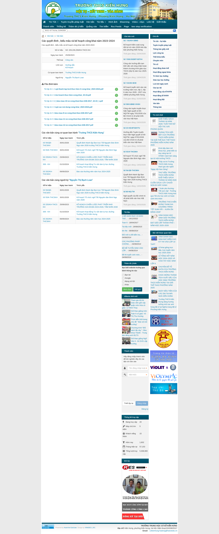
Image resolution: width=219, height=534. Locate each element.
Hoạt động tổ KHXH (161, 96)
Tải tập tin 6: (68, 119)
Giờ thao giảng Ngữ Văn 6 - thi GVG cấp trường (139, 341)
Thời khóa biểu (159, 57)
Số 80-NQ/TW (129, 192)
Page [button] (126, 26)
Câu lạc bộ (164, 88)
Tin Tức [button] (53, 22)
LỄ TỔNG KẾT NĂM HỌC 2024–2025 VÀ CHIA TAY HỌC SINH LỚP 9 (163, 260)
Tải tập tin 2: (67, 95)
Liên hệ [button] (150, 22)
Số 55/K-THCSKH (50, 150)
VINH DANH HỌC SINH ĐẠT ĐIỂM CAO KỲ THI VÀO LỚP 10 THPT (163, 240)
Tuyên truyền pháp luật (162, 45)
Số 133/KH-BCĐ (129, 83)
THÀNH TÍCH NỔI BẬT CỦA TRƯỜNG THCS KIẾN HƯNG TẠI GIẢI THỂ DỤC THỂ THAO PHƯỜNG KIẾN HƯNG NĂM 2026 (163, 138)
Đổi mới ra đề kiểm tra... (131, 235)
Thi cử (155, 64)
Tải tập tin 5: (68, 113)
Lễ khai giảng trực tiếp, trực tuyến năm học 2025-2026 (167, 250)
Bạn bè (126, 275)
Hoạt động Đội (159, 100)
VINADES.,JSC (90, 527)
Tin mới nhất (158, 115)
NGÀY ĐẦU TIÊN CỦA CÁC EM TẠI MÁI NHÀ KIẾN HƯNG (168, 293)
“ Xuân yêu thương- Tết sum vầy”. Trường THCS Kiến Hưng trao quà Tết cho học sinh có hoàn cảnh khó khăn (163, 193)
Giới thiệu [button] (161, 22)
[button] (116, 89)
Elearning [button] (124, 22)
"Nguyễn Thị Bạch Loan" (81, 180)
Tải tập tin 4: (68, 107)
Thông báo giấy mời (161, 49)
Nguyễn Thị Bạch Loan (74, 78)
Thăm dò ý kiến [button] (76, 26)
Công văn (69, 60)
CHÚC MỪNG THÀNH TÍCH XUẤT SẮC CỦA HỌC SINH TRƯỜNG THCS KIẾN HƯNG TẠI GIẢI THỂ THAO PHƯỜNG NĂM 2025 (164, 281)
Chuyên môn (158, 61)
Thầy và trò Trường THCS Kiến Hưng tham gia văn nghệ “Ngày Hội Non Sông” (162, 165)
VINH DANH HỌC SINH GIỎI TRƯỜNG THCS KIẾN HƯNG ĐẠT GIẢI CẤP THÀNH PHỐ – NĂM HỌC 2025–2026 (163, 220)
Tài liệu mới (126, 227)
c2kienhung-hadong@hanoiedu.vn (163, 531)
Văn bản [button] (90, 22)
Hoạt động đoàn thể (161, 68)
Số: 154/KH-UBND (130, 41)
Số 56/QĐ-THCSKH (131, 170)
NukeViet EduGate (70, 527)
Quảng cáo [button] (91, 26)
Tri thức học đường (164, 76)
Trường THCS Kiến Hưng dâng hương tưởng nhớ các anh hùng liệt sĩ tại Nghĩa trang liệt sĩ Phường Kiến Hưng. (163, 304)
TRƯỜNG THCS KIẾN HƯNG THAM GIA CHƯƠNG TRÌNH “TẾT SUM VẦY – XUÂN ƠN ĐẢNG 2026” (163, 207)
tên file (124, 231)
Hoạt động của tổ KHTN (162, 92)
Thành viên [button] (48, 26)
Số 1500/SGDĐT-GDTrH (132, 59)
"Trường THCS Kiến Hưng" (91, 132)
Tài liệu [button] (101, 22)
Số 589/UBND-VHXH (131, 104)
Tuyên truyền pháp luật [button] (72, 22)
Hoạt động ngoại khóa (162, 72)
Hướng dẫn (70, 65)
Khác (125, 285)
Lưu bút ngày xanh (160, 84)
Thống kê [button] (61, 26)
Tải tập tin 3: (73, 101)
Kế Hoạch (69, 67)
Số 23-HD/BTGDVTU (131, 128)
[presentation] (133, 389)
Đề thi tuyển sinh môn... (131, 255)
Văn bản (50, 36)
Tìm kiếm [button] (104, 26)
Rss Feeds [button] (116, 26)
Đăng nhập (141, 403)
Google (126, 278)
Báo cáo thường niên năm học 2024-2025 (93, 171)
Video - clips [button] (138, 22)
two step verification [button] (141, 26)
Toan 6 (125, 223)
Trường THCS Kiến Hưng (75, 72)
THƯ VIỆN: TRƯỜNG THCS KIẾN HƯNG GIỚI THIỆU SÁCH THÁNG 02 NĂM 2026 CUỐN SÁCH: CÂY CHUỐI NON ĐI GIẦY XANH (164, 178)
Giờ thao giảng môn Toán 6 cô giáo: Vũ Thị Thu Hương (139, 313)
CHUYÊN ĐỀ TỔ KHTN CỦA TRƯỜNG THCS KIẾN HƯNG (167, 269)
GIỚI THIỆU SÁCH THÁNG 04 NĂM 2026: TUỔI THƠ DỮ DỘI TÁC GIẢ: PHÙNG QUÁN (163, 124)
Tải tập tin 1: (73, 89)
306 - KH (46, 164)
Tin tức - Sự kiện (159, 41)
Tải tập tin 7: (68, 125)
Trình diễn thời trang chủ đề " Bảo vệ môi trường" (139, 321)
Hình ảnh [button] (113, 22)
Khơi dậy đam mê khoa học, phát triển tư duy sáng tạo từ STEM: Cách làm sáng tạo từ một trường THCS (164, 153)
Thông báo (157, 107)
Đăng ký (145, 409)
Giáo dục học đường (161, 80)
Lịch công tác (158, 53)
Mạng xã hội (128, 281)
